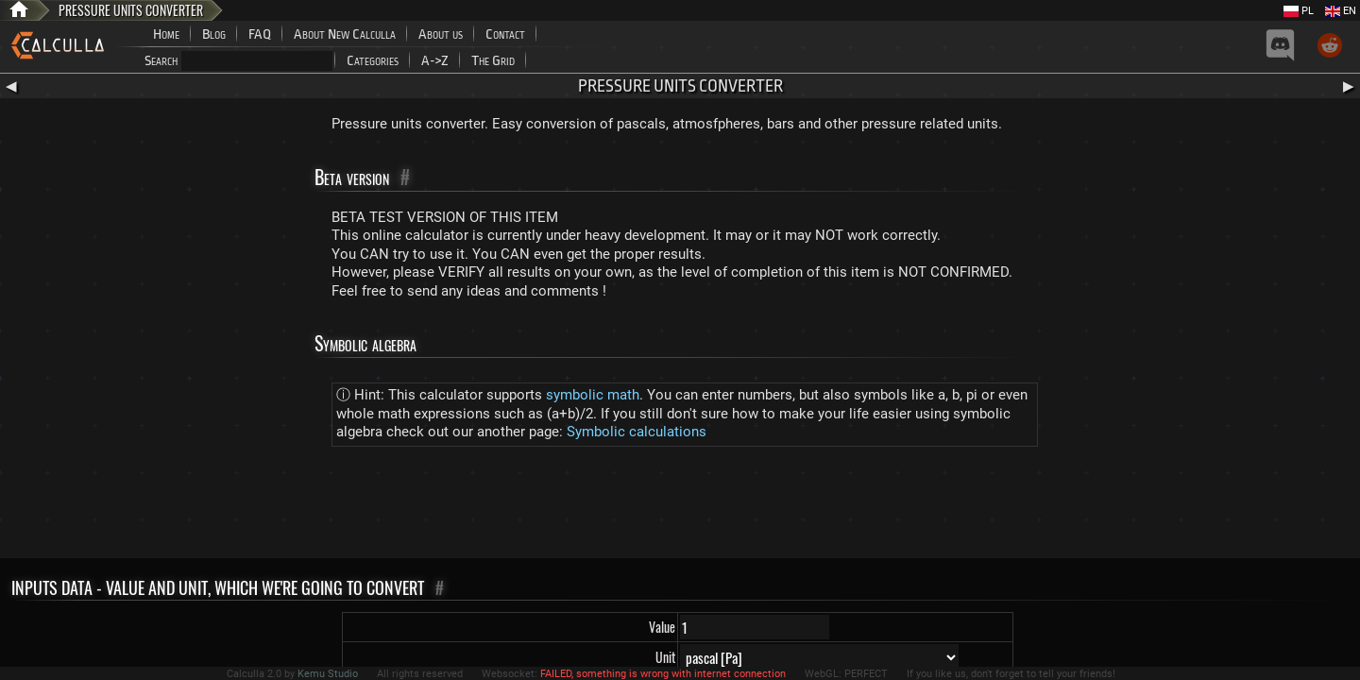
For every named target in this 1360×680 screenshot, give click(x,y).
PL (1299, 11)
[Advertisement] (680, 506)
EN (1340, 11)
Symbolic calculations (636, 431)
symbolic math (592, 394)
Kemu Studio (328, 674)
